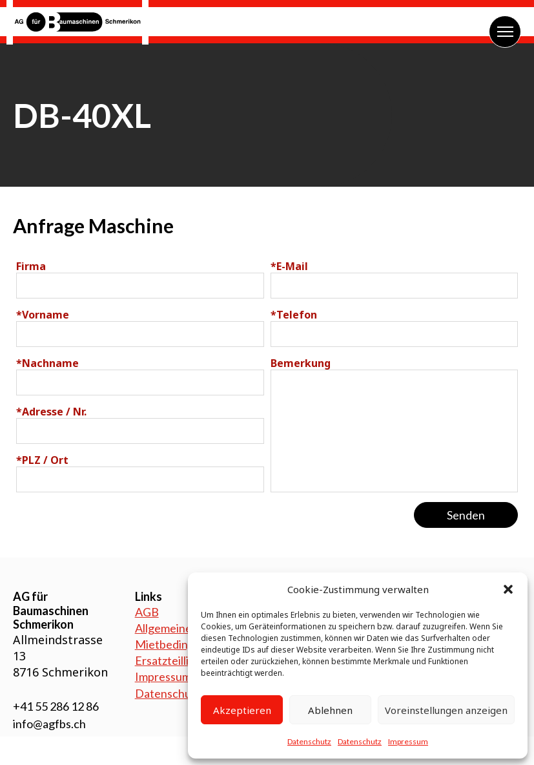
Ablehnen (330, 710)
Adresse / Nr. (51, 411)
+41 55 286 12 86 (56, 706)
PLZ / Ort (42, 460)
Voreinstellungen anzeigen (446, 710)
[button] (508, 589)
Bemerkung (301, 363)
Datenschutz (309, 741)
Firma (31, 266)
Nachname (47, 363)
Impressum (408, 741)
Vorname (42, 314)
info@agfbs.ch (49, 724)
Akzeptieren (242, 710)
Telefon (294, 314)
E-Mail (289, 266)
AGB (147, 612)
